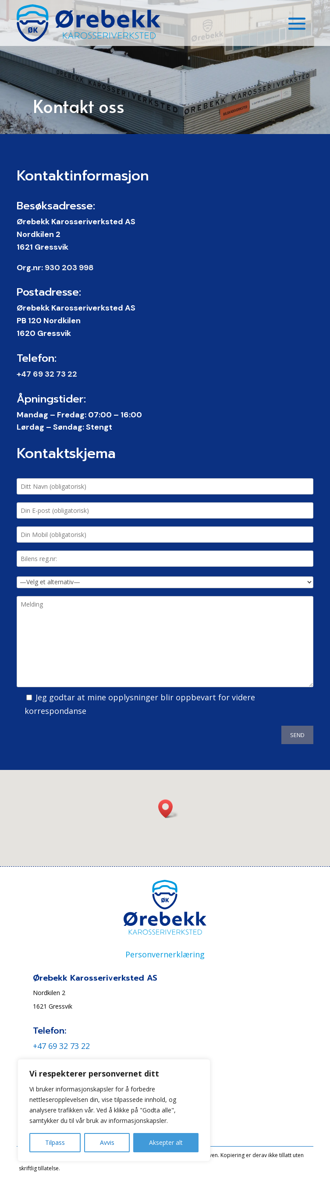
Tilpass (55, 1142)
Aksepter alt (166, 1142)
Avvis (107, 1142)
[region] (114, 1110)
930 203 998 (69, 267)
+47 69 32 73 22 (47, 374)
